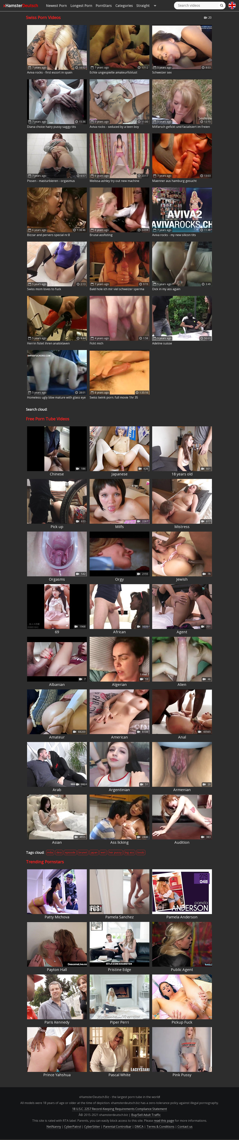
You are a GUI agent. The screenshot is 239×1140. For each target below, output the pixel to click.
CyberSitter (92, 1127)
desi (59, 852)
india (50, 852)
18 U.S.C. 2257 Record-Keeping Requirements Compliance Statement (119, 1109)
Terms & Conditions (160, 1127)
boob (140, 852)
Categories (124, 5)
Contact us (185, 1127)
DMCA (139, 1127)
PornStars (104, 5)
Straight (148, 5)
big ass (129, 852)
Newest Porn (56, 5)
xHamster (20, 5)
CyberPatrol (72, 1127)
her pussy (115, 852)
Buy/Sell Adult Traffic (146, 1115)
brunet (83, 852)
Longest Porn (81, 5)
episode (70, 852)
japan (94, 852)
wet (103, 852)
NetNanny (53, 1127)
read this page (164, 1121)
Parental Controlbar (117, 1127)
